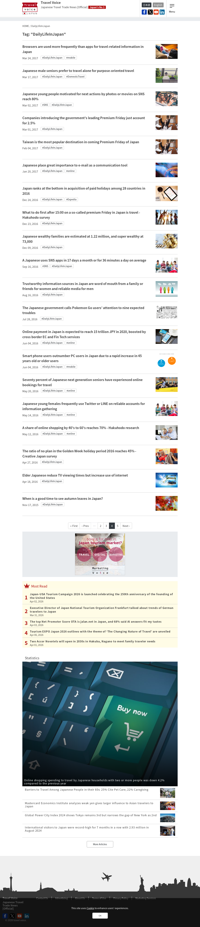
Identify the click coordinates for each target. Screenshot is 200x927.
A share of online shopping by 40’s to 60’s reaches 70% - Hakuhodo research (80, 427)
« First (74, 526)
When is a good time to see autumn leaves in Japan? (62, 498)
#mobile (70, 57)
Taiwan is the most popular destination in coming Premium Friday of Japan (80, 142)
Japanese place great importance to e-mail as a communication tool (74, 165)
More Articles (100, 844)
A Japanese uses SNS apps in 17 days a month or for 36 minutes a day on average (84, 260)
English (158, 5)
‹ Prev (85, 526)
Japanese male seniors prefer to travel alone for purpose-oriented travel (78, 70)
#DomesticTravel (75, 76)
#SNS (45, 104)
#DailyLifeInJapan (52, 57)
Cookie (90, 908)
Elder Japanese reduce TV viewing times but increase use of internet (75, 475)
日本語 (146, 5)
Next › (126, 526)
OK (100, 915)
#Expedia (71, 199)
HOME (25, 26)
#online (70, 171)
